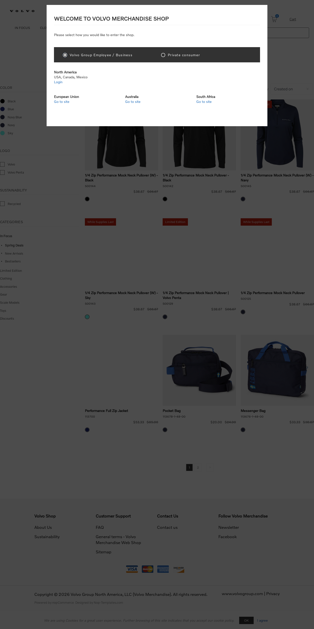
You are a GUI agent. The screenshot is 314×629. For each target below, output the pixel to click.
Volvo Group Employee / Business (101, 55)
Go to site (61, 101)
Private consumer (184, 55)
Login (58, 82)
